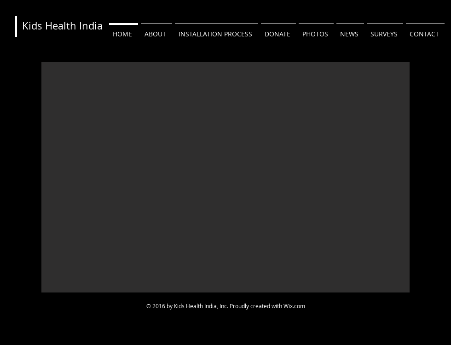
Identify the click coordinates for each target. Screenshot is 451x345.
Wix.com (294, 306)
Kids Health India (62, 25)
